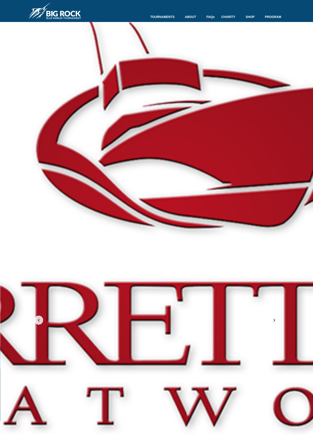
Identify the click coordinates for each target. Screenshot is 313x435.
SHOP (252, 17)
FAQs (210, 17)
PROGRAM (273, 17)
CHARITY (230, 17)
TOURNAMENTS (164, 17)
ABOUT (192, 17)
